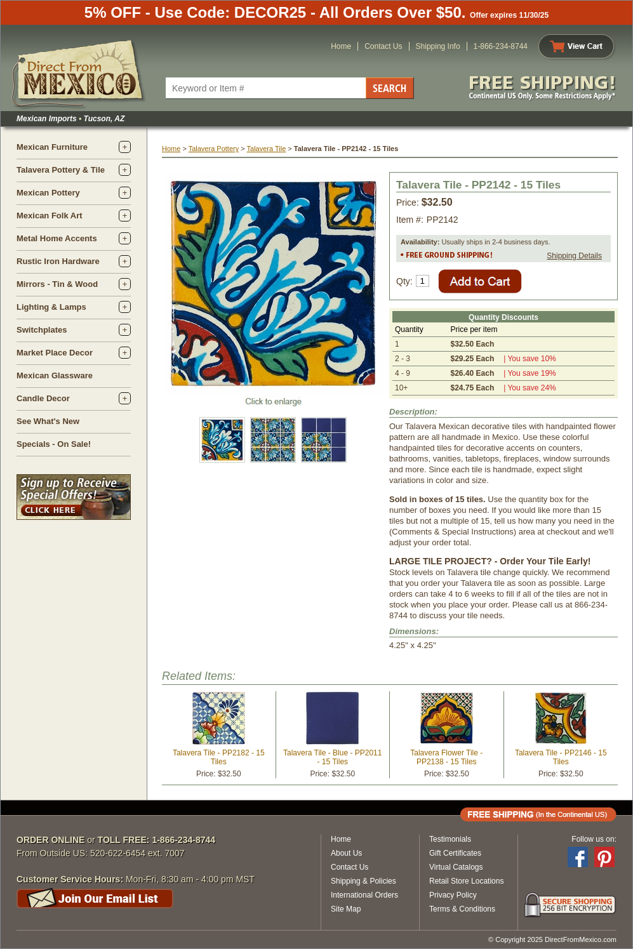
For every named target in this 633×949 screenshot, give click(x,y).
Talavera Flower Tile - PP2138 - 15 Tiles (446, 757)
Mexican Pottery (48, 192)
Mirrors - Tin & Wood (57, 284)
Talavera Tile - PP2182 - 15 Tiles (219, 757)
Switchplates (42, 330)
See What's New (48, 421)
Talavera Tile (266, 148)
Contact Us (383, 46)
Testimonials (450, 839)
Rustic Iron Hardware (58, 261)
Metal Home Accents (57, 238)
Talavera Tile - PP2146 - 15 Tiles (561, 757)
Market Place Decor (55, 352)
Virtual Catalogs (456, 867)
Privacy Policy (453, 895)
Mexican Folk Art (50, 215)
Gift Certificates (455, 853)
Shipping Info (438, 46)
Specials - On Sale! (54, 444)
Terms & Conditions (462, 909)
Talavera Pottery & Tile (61, 170)
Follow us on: (593, 839)
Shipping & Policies (363, 881)
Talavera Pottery (214, 148)
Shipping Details (574, 255)
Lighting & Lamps (51, 307)
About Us (346, 853)
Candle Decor (43, 398)
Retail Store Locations (466, 881)
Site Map (346, 909)
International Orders (364, 895)
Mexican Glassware (55, 375)
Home (341, 46)
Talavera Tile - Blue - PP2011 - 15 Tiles (332, 757)
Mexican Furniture (52, 147)
